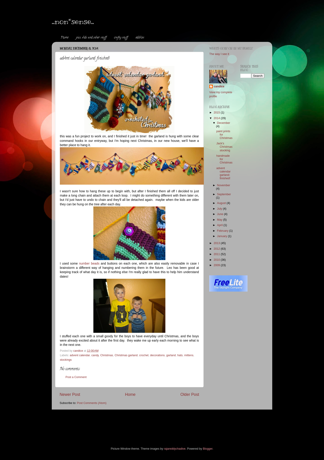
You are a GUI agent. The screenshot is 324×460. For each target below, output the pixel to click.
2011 (217, 254)
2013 (217, 243)
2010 (217, 259)
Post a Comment (76, 377)
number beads (89, 263)
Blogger (208, 448)
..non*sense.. (73, 21)
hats (180, 355)
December (223, 123)
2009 (217, 265)
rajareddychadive (175, 448)
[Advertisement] (141, 422)
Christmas (106, 355)
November (223, 185)
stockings (66, 359)
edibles (140, 37)
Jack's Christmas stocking (224, 147)
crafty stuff (121, 37)
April (220, 225)
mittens (189, 355)
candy (95, 355)
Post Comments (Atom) (91, 403)
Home (64, 37)
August (222, 203)
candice (219, 86)
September (224, 194)
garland (171, 355)
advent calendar (80, 355)
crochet (143, 355)
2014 (217, 118)
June (220, 214)
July (220, 208)
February (223, 230)
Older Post (189, 394)
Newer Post (70, 394)
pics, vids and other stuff (91, 37)
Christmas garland (126, 355)
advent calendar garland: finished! (223, 173)
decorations (157, 355)
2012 (217, 248)
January (222, 236)
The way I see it (219, 54)
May (220, 219)
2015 (217, 112)
